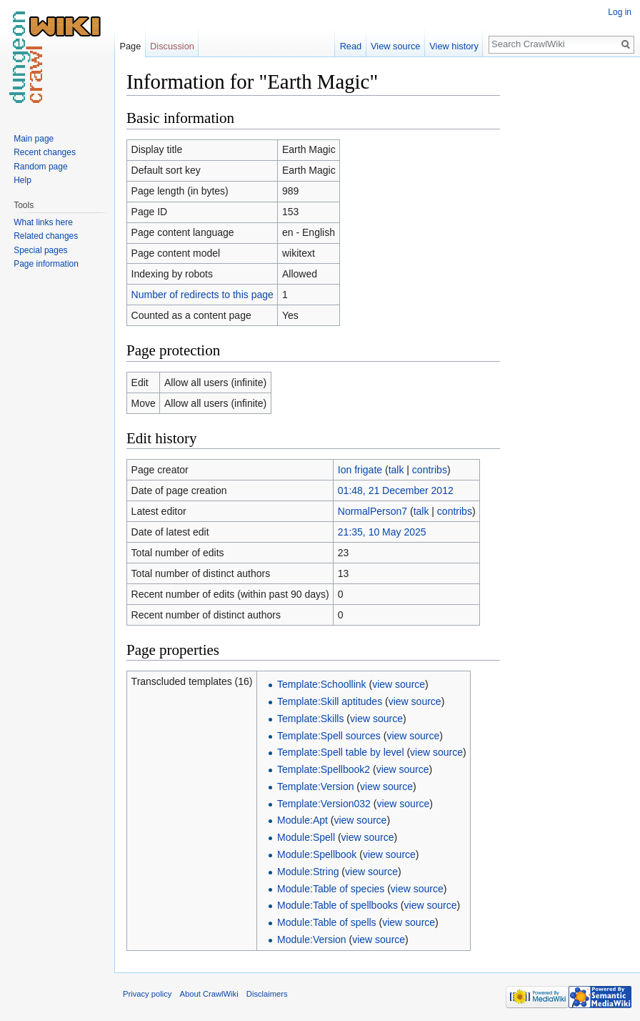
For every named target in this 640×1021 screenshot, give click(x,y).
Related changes (46, 236)
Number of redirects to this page (202, 294)
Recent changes (45, 152)
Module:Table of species (330, 888)
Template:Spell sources (329, 735)
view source (398, 684)
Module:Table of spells (326, 922)
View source (395, 46)
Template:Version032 (324, 803)
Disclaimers (267, 994)
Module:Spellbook (316, 854)
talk (396, 469)
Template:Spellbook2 (323, 769)
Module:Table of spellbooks (337, 905)
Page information (46, 264)
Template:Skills (310, 718)
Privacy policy (147, 994)
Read (351, 46)
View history (454, 46)
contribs (429, 469)
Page (130, 46)
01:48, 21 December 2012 (396, 490)
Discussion (172, 46)
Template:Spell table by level (340, 752)
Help (22, 180)
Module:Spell (306, 837)
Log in (619, 12)
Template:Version (315, 786)
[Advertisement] (571, 283)
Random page (40, 167)
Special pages (40, 250)
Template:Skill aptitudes (329, 701)
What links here (43, 222)
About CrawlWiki (209, 994)
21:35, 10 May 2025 (382, 532)
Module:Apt (302, 820)
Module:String (308, 871)
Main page (34, 139)
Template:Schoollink (321, 684)
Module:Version (311, 939)
